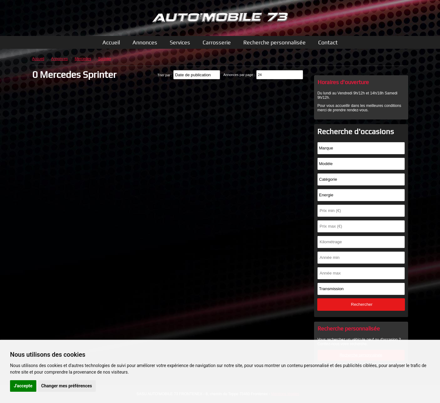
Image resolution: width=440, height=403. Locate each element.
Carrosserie (217, 42)
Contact (328, 42)
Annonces (144, 42)
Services (180, 42)
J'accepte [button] (23, 385)
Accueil (111, 42)
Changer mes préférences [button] (66, 385)
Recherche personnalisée (274, 42)
